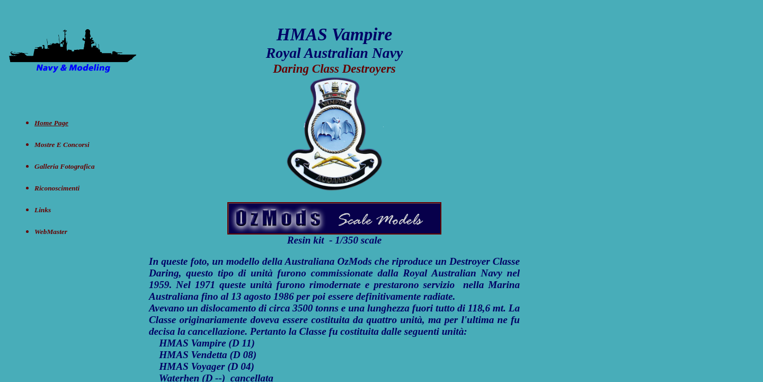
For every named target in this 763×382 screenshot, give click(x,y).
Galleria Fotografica (64, 166)
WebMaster (50, 232)
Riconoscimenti (56, 188)
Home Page (51, 123)
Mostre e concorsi (62, 145)
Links (42, 210)
